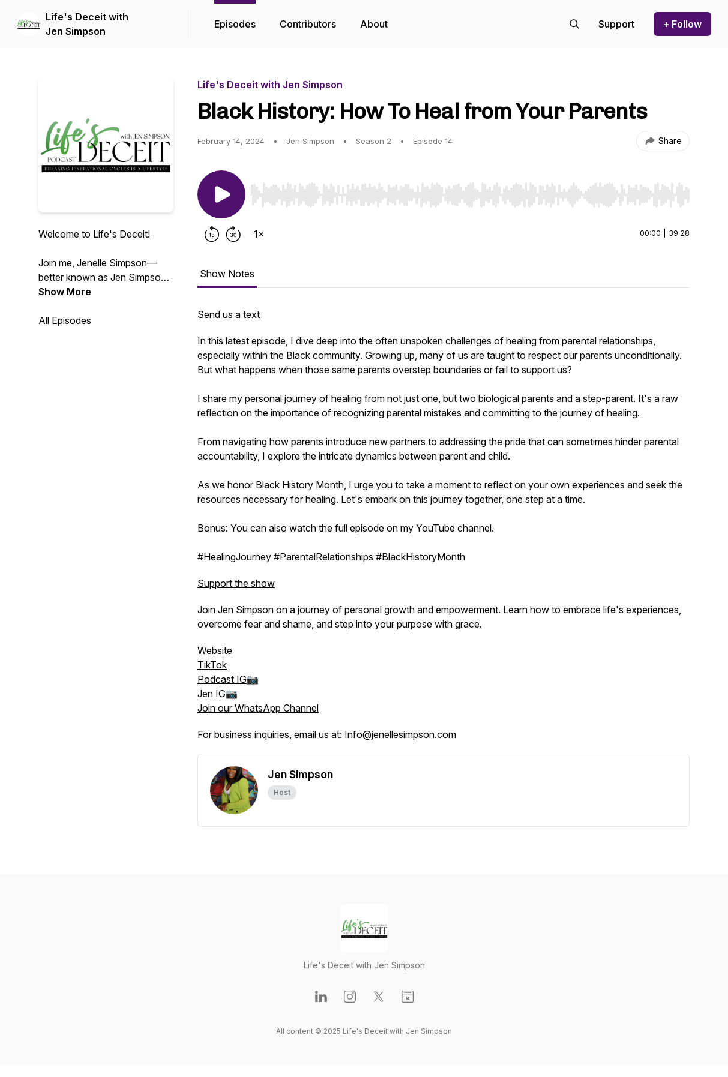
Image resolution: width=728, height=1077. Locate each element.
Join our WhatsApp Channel (258, 708)
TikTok (212, 665)
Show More (64, 292)
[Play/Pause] (221, 194)
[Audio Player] (470, 191)
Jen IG (211, 694)
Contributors (308, 24)
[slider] (470, 195)
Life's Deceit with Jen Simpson (87, 24)
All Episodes (64, 320)
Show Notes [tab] (227, 274)
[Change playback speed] (259, 234)
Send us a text (228, 314)
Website (214, 650)
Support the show (236, 583)
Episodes (235, 24)
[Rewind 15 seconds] (211, 234)
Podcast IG (222, 679)
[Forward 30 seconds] (233, 234)
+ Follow (682, 24)
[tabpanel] (443, 530)
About (374, 24)
